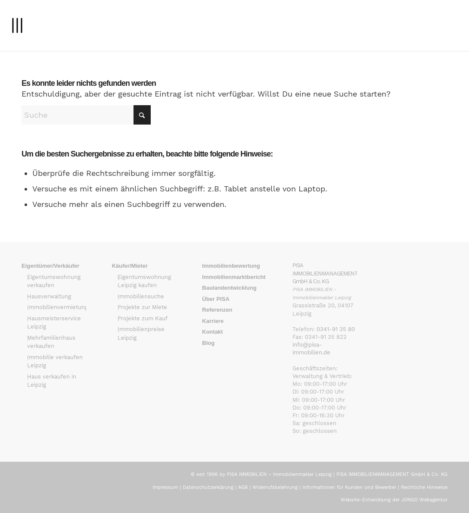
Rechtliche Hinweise (424, 487)
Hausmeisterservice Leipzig (54, 322)
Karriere (213, 321)
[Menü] (17, 25)
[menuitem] (17, 25)
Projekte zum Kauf (143, 318)
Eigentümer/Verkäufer (50, 266)
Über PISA (216, 299)
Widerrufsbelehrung (275, 487)
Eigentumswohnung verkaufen (54, 281)
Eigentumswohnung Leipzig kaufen (144, 281)
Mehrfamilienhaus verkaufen (51, 342)
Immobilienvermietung (56, 307)
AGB (243, 487)
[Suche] (86, 115)
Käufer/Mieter (130, 266)
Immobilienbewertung (231, 266)
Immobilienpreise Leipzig (141, 333)
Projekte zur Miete (142, 307)
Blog (208, 343)
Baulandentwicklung (229, 288)
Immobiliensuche (141, 296)
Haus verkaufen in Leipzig (51, 380)
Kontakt (212, 331)
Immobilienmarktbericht (233, 277)
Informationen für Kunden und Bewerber (349, 487)
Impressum (165, 487)
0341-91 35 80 (336, 329)
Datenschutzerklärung (208, 487)
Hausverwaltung (49, 296)
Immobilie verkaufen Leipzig (55, 361)
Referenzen (217, 310)
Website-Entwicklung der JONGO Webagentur (394, 500)
